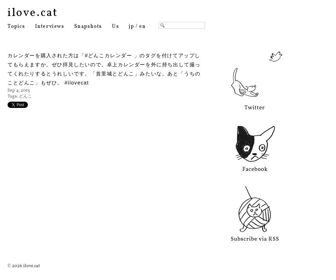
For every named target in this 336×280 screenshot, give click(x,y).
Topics (16, 26)
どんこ (25, 96)
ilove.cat (33, 13)
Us (115, 26)
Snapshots (88, 26)
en (142, 26)
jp (131, 26)
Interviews (49, 26)
